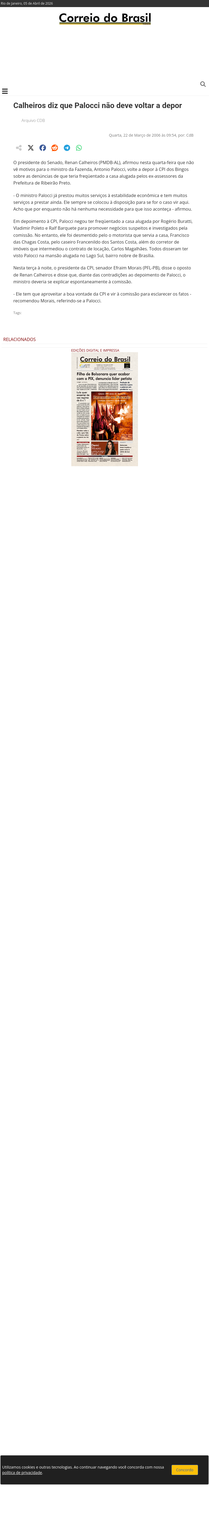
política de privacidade (22, 1472)
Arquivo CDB (33, 120)
